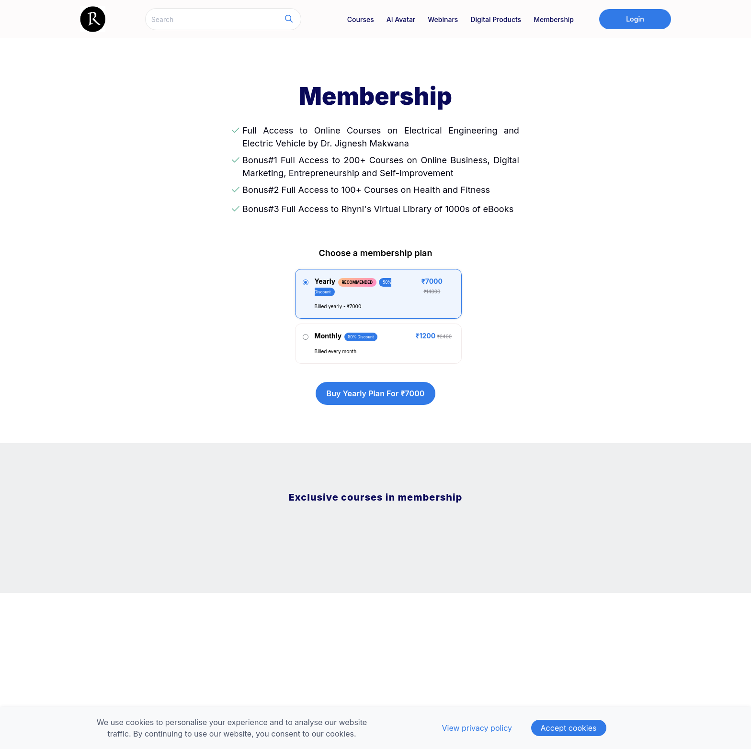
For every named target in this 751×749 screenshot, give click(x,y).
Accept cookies (569, 728)
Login (635, 19)
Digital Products (495, 19)
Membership (554, 19)
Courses (360, 19)
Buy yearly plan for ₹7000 (376, 393)
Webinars (443, 19)
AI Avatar (401, 19)
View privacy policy (477, 728)
